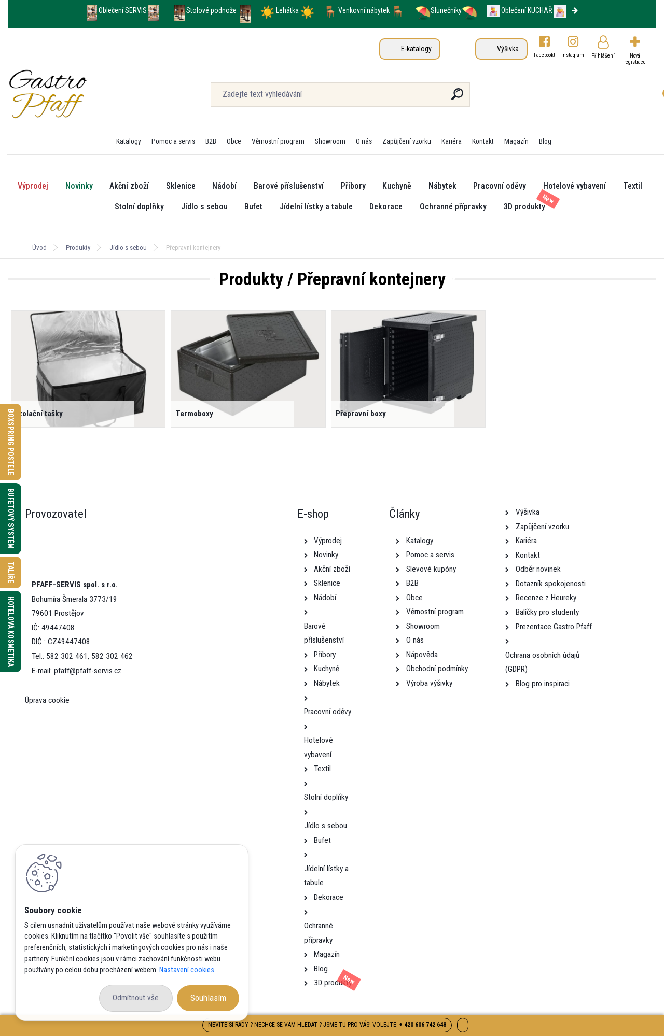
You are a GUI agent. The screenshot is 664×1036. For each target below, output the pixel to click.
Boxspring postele (11, 442)
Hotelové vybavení (574, 186)
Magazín (516, 141)
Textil (632, 186)
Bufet (253, 206)
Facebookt (544, 55)
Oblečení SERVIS (123, 10)
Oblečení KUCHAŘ (526, 10)
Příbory (353, 186)
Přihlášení (603, 56)
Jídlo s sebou (204, 206)
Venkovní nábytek (364, 10)
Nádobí (224, 186)
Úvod (39, 247)
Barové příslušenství (289, 186)
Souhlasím (208, 997)
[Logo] (71, 94)
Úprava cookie (47, 700)
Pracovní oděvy (499, 186)
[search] (457, 98)
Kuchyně (396, 186)
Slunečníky (438, 10)
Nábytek (442, 186)
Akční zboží (129, 186)
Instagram (573, 55)
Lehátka (288, 10)
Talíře (11, 572)
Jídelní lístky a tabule (316, 206)
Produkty (78, 247)
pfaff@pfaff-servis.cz (87, 670)
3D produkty (524, 206)
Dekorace (386, 206)
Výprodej (33, 186)
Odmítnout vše (136, 997)
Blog (545, 141)
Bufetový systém (11, 518)
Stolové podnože (212, 10)
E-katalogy (416, 49)
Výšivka (508, 49)
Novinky (79, 186)
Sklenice (181, 186)
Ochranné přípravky (453, 206)
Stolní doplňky (139, 206)
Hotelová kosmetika (11, 631)
